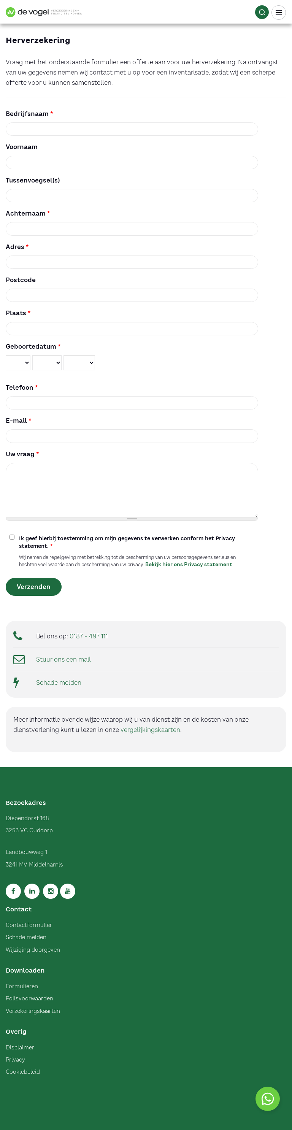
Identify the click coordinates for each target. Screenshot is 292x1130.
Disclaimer (20, 1047)
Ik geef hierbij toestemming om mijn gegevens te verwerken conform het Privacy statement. (127, 542)
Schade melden (58, 682)
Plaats (18, 313)
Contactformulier (29, 925)
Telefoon (22, 387)
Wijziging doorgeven (33, 949)
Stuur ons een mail (63, 659)
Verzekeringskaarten (33, 1011)
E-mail (19, 420)
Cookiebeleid (23, 1071)
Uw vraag (22, 454)
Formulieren (22, 986)
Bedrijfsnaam (29, 114)
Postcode (21, 280)
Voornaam (22, 147)
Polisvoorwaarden (29, 998)
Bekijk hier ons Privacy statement (188, 564)
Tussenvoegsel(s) (33, 180)
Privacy (15, 1059)
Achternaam (28, 213)
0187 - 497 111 (89, 636)
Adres (17, 247)
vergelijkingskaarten (150, 730)
